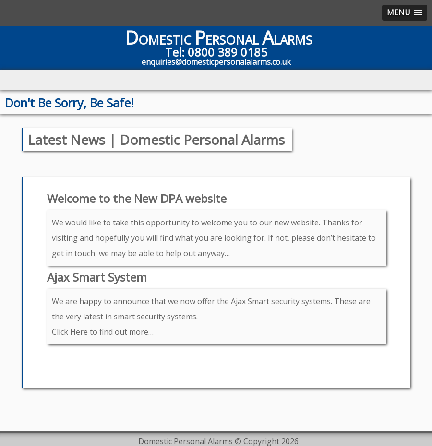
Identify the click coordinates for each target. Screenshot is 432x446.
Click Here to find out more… (103, 332)
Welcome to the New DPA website (137, 198)
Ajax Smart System (97, 277)
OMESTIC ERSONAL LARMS (218, 40)
